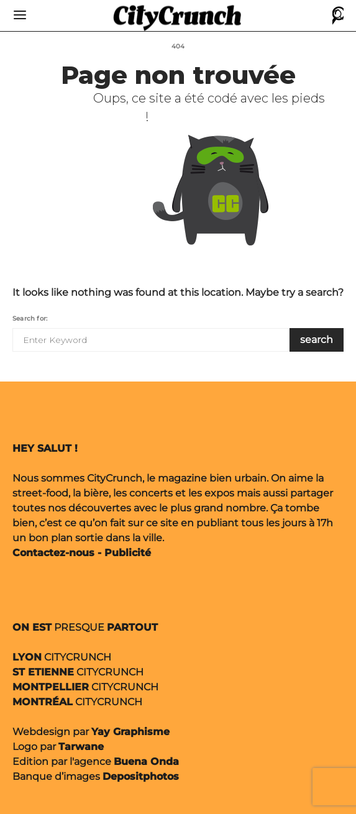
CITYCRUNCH (61, 657)
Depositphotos (141, 776)
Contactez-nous (53, 553)
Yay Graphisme (130, 732)
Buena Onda (146, 761)
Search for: (29, 318)
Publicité (127, 553)
